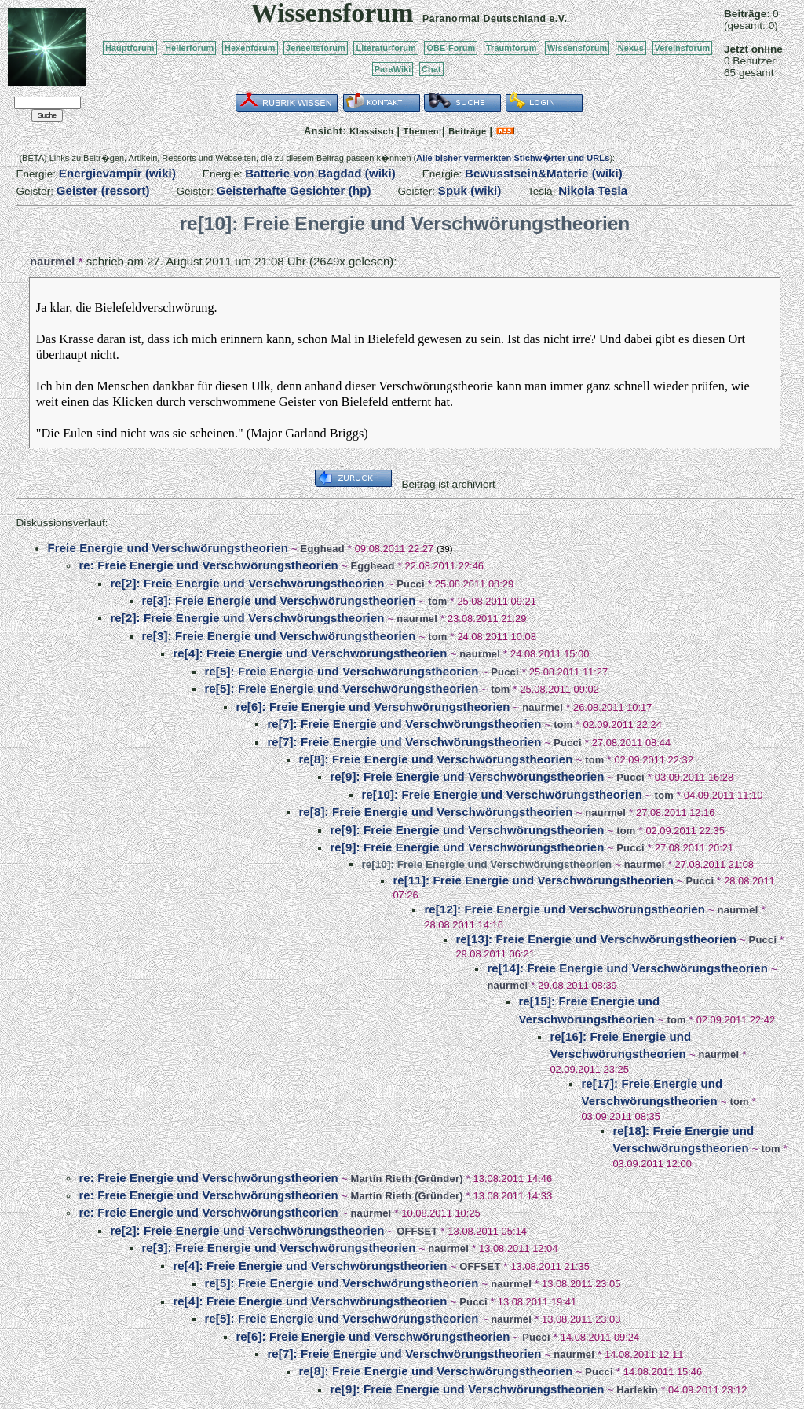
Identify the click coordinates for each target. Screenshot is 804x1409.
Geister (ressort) (103, 190)
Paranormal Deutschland (484, 18)
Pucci (411, 584)
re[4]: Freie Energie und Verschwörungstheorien (310, 653)
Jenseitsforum (315, 48)
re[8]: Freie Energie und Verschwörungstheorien (435, 759)
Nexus (631, 48)
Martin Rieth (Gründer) (406, 1178)
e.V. (558, 18)
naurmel (52, 261)
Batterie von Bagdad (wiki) (320, 173)
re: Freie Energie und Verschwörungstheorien (208, 565)
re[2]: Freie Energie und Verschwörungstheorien (247, 583)
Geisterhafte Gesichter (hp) (294, 190)
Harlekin (637, 1390)
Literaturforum (385, 48)
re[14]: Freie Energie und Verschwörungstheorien (627, 968)
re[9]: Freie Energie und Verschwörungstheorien (467, 776)
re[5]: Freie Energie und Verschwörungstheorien (341, 671)
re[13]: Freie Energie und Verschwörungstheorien (595, 939)
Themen (421, 131)
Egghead (323, 548)
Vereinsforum (683, 48)
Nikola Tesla (592, 190)
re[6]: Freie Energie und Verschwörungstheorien (373, 706)
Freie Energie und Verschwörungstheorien (167, 547)
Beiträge (467, 131)
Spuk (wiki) (470, 190)
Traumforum (511, 48)
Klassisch (371, 131)
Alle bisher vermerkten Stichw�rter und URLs (512, 158)
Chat (431, 69)
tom (437, 601)
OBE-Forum (450, 48)
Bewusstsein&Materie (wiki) (544, 173)
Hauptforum (130, 48)
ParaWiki (393, 69)
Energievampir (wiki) (117, 173)
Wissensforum (577, 48)
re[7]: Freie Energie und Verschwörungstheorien (404, 723)
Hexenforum (250, 48)
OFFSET (417, 1231)
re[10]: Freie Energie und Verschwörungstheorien (501, 794)
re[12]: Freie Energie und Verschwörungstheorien (564, 909)
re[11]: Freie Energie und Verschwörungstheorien (533, 880)
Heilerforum (189, 48)
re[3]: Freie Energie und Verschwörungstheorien (278, 600)
